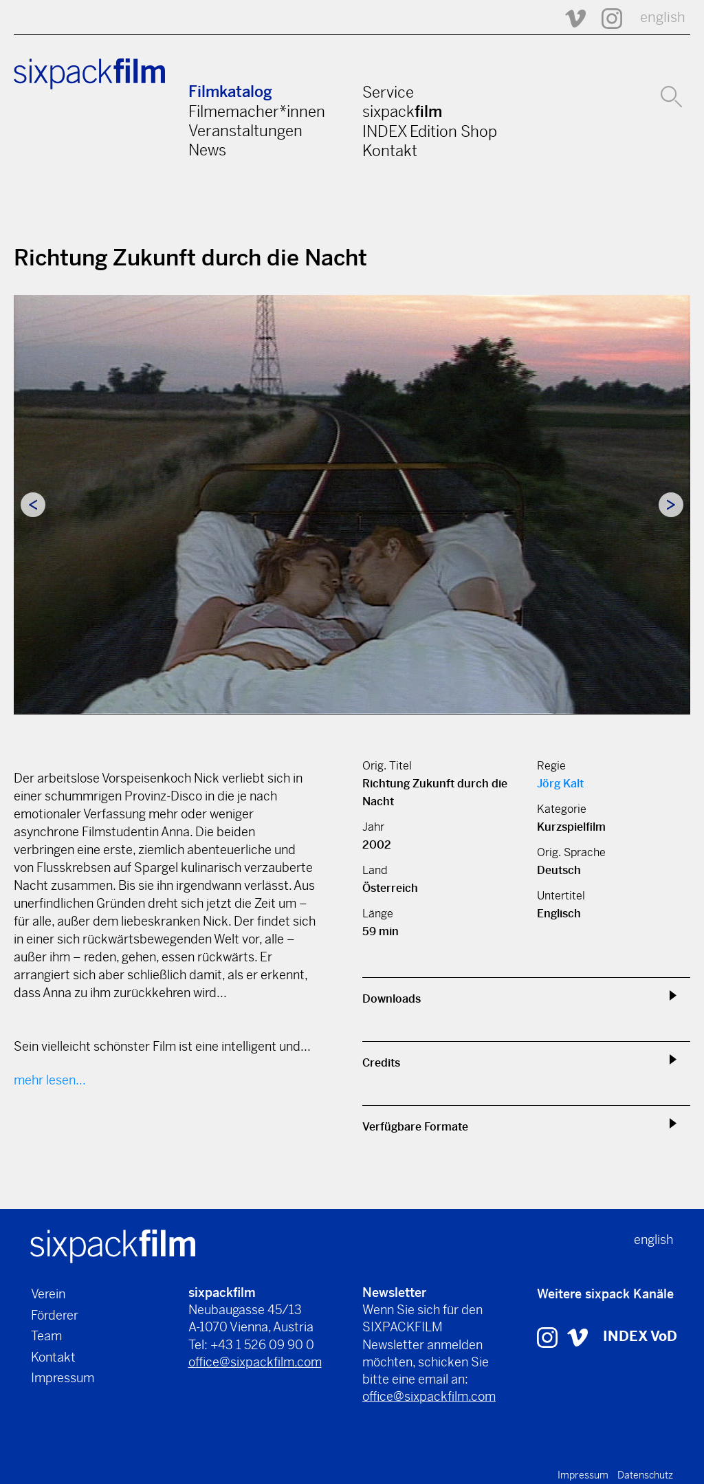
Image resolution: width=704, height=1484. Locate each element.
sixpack (402, 111)
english (662, 17)
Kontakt (389, 150)
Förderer (54, 1315)
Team (46, 1336)
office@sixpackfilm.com (255, 1362)
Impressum (62, 1378)
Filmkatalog (230, 92)
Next (671, 504)
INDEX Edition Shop (429, 131)
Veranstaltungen (245, 130)
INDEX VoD (640, 1336)
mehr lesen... (50, 1080)
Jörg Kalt (560, 783)
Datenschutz (645, 1475)
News (207, 150)
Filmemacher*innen (256, 111)
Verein (48, 1294)
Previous (33, 504)
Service (388, 92)
